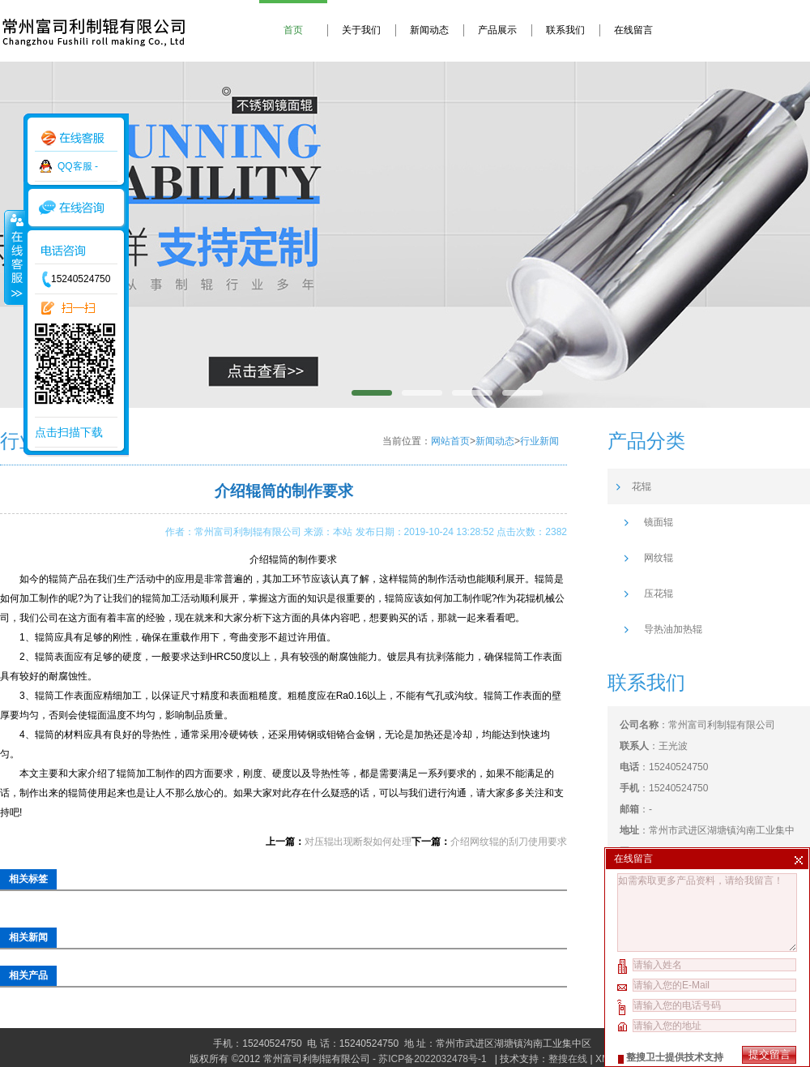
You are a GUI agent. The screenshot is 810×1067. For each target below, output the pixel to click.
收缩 (13, 257)
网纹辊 (658, 557)
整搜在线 (567, 1059)
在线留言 (633, 30)
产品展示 (497, 30)
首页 (293, 30)
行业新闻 (539, 441)
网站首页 (450, 441)
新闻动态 (429, 30)
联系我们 (565, 30)
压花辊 (658, 593)
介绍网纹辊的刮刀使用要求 (508, 841)
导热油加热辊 (673, 629)
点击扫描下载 (69, 432)
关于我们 (361, 30)
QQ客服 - (78, 166)
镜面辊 (658, 522)
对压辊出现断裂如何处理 (358, 841)
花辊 (641, 486)
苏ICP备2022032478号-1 (433, 1059)
